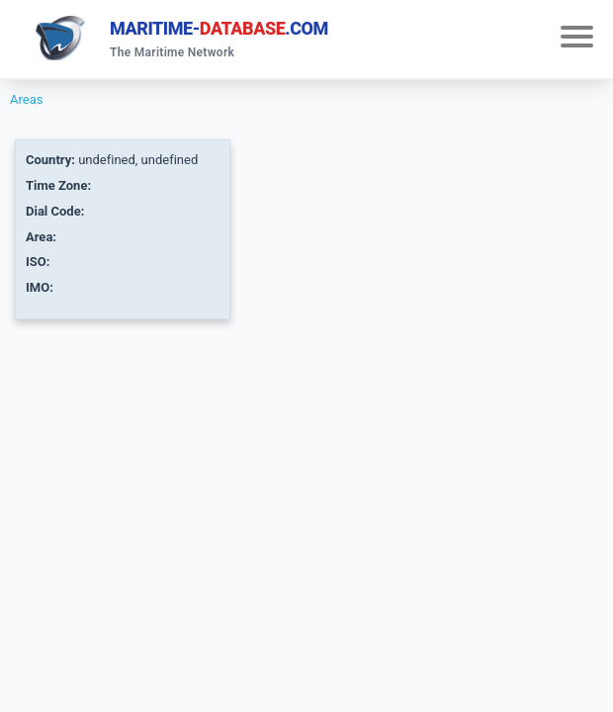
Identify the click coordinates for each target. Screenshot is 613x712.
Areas (26, 99)
